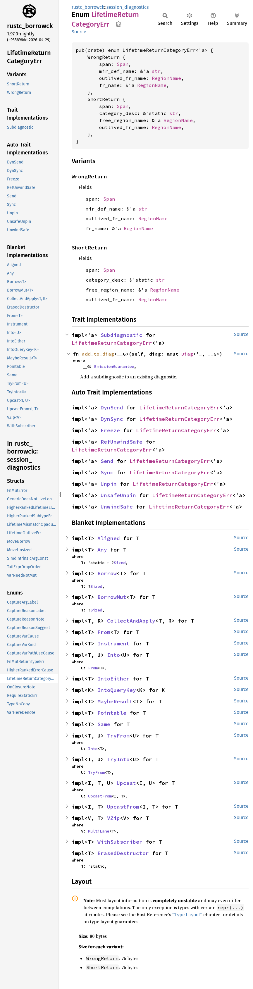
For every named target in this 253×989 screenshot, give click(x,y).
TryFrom (118, 735)
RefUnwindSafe (121, 441)
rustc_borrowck (88, 7)
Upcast (126, 783)
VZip (113, 818)
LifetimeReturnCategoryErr (112, 343)
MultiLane (98, 831)
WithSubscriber (119, 841)
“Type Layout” (187, 914)
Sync (107, 472)
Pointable (111, 712)
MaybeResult (115, 701)
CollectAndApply (131, 620)
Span (122, 64)
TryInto (118, 759)
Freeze (110, 430)
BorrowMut (111, 597)
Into (113, 655)
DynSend (112, 407)
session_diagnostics (127, 7)
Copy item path (118, 24)
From (103, 632)
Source (79, 32)
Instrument (113, 643)
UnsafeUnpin (118, 495)
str (156, 71)
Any (102, 549)
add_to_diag (98, 354)
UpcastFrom (99, 796)
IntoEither (113, 678)
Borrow (107, 573)
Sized (119, 562)
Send (107, 461)
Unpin (109, 483)
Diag (187, 354)
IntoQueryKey (116, 690)
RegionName (166, 78)
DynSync (112, 419)
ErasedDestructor (123, 853)
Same (103, 724)
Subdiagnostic (121, 335)
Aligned (108, 538)
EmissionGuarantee (114, 366)
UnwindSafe (117, 506)
